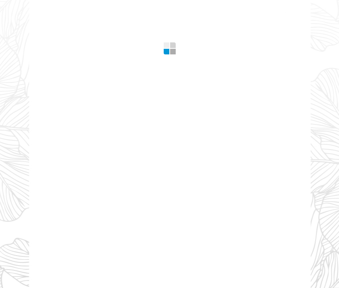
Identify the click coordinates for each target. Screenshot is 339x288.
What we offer (93, 8)
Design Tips (201, 8)
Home (46, 8)
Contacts (251, 8)
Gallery (155, 8)
